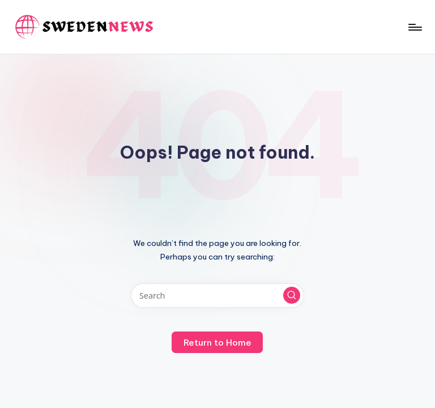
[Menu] (414, 27)
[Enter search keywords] (217, 295)
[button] (291, 295)
